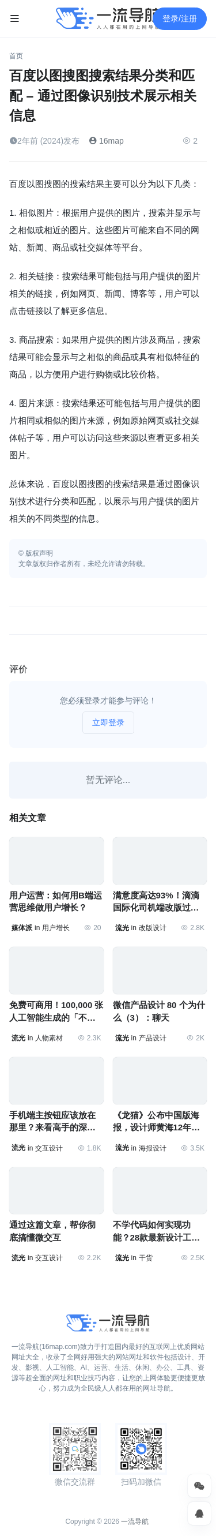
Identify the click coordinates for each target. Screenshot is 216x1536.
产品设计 (152, 1038)
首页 (16, 56)
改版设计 (152, 928)
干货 (146, 1258)
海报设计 (152, 1148)
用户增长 (56, 928)
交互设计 (49, 1148)
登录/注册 (179, 18)
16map (106, 140)
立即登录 (108, 722)
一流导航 (135, 1522)
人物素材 (49, 1038)
